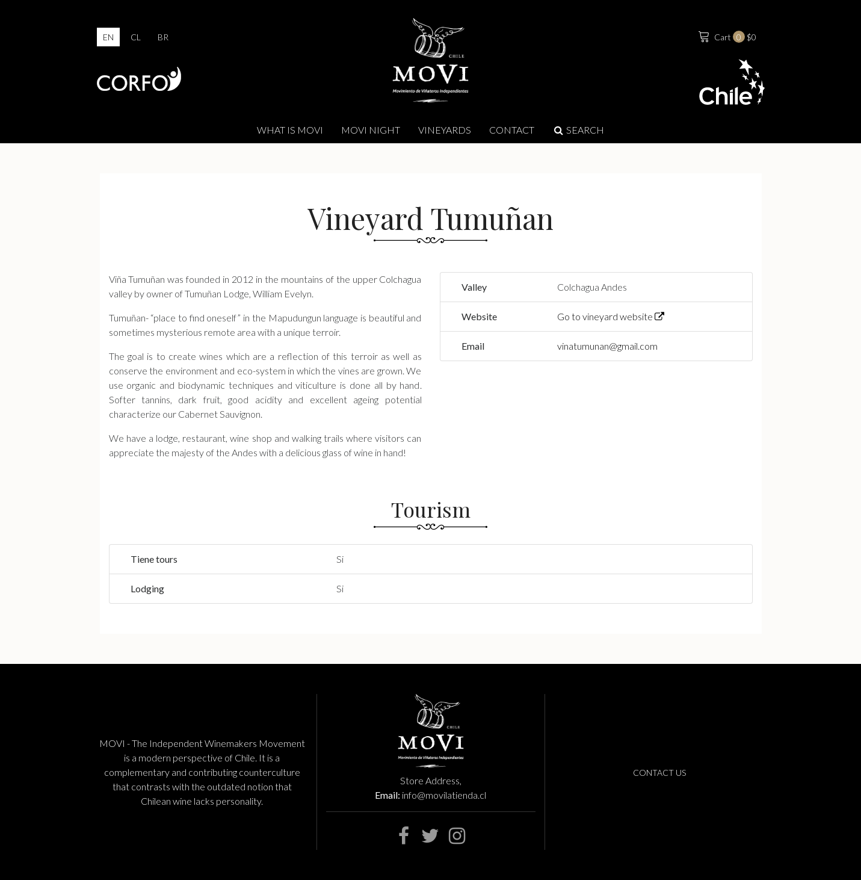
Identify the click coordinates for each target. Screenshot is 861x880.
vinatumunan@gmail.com (607, 346)
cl (136, 37)
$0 (726, 35)
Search (578, 129)
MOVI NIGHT (370, 129)
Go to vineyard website (610, 316)
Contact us (659, 772)
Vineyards (444, 129)
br (163, 37)
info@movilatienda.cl (444, 795)
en (108, 37)
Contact (511, 129)
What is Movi (290, 129)
